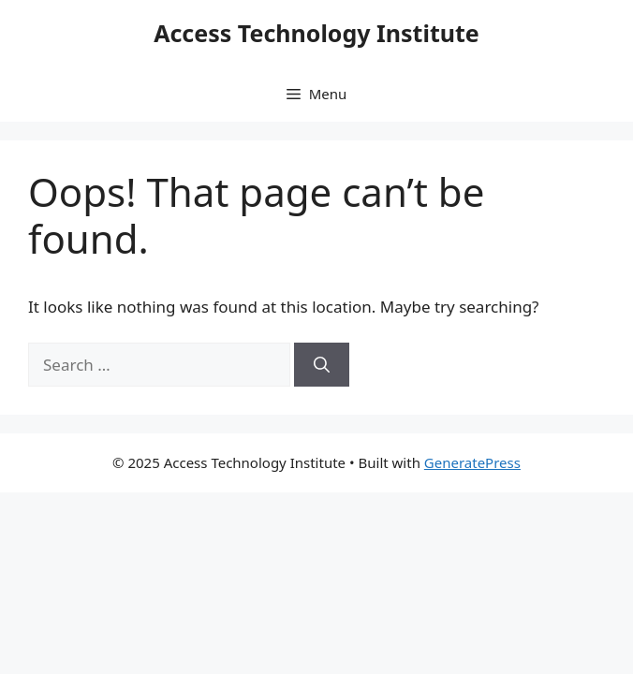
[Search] (321, 365)
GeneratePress (472, 462)
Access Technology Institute (316, 33)
